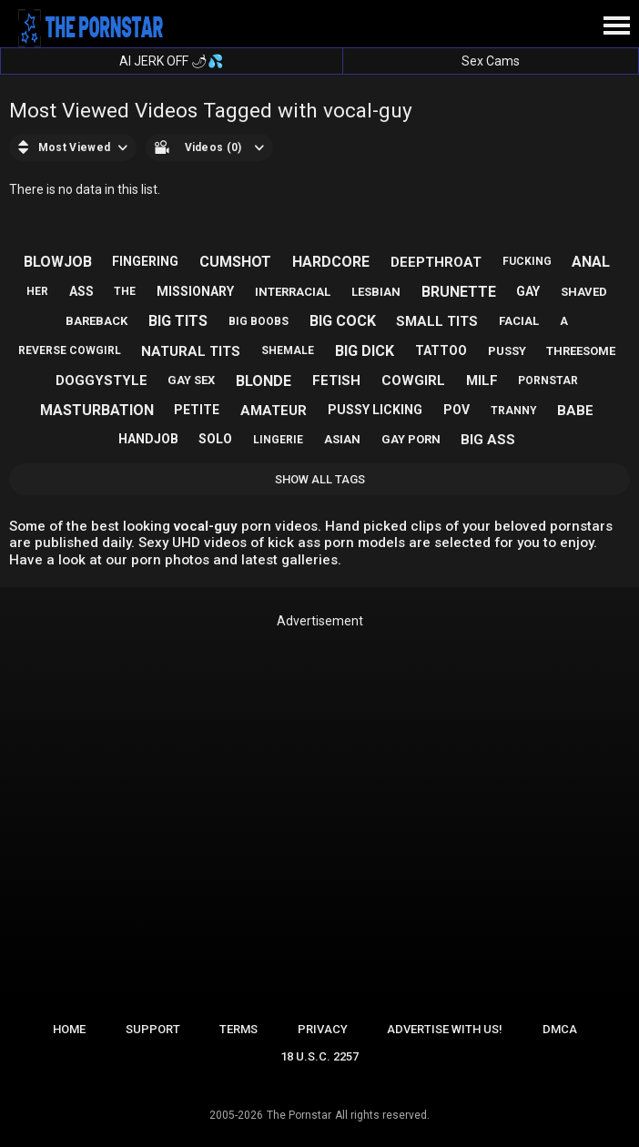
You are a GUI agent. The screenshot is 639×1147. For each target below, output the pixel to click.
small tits (437, 321)
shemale (287, 350)
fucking (527, 261)
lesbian (376, 292)
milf (482, 380)
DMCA (560, 1029)
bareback (96, 321)
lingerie (278, 439)
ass (81, 291)
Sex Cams (491, 61)
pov (456, 409)
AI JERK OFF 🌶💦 (171, 61)
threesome (580, 351)
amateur (273, 410)
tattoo (441, 350)
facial (519, 321)
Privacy (323, 1029)
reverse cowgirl (69, 350)
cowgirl (413, 380)
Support (153, 1029)
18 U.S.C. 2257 (319, 1056)
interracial (292, 292)
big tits (178, 321)
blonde (263, 381)
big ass (488, 439)
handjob (148, 438)
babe (575, 410)
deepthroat (436, 262)
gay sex (191, 380)
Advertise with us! (444, 1029)
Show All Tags (320, 479)
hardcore (331, 261)
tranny (514, 410)
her (37, 291)
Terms (238, 1029)
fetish (336, 380)
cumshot (235, 261)
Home (69, 1029)
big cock (342, 321)
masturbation (97, 410)
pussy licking (375, 409)
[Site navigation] (616, 26)
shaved (584, 292)
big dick (364, 351)
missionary (195, 291)
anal (591, 261)
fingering (145, 261)
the (125, 291)
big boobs (258, 321)
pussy (507, 351)
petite (196, 409)
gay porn (411, 439)
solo (215, 438)
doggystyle (101, 380)
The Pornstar (299, 1115)
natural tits (190, 351)
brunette (458, 291)
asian (342, 439)
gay (528, 291)
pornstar (548, 380)
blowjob (58, 261)
